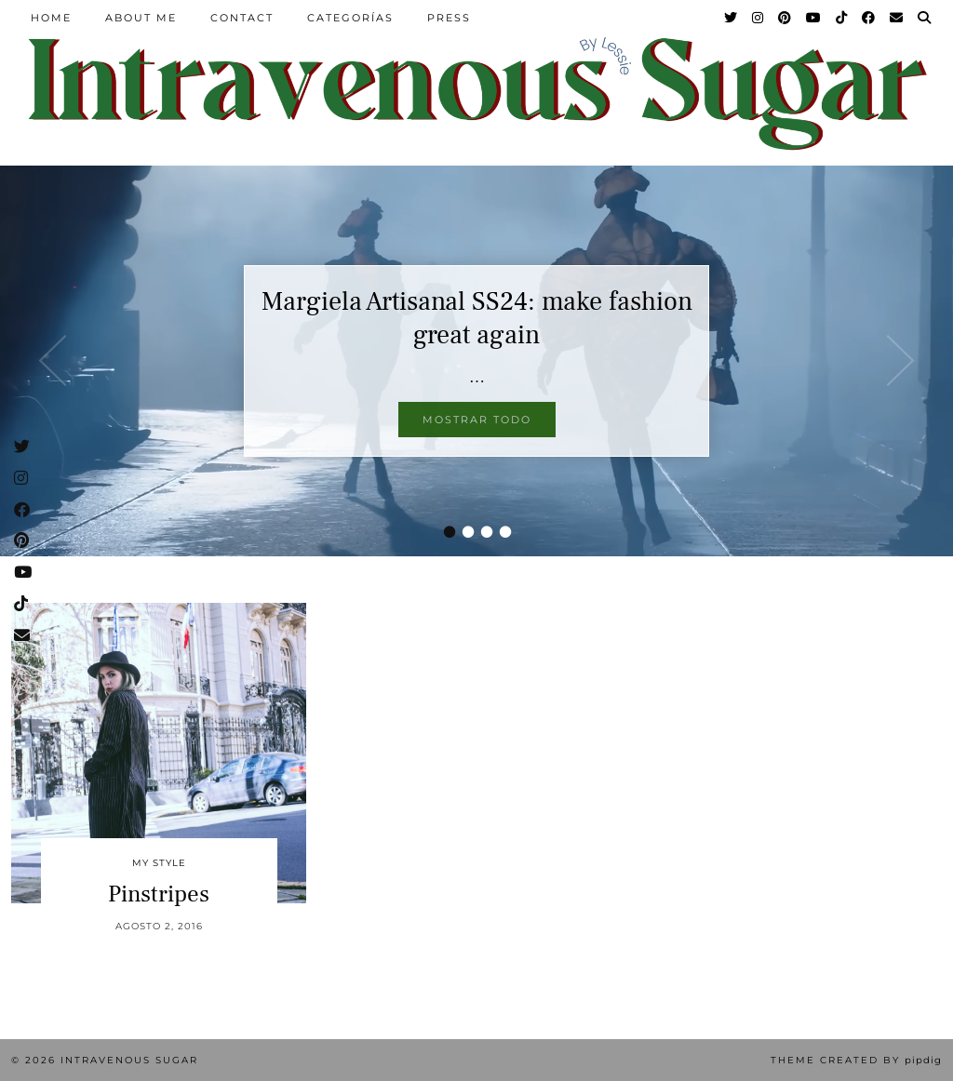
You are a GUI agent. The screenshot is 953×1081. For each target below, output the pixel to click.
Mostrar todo (477, 419)
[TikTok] (842, 17)
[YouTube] (814, 17)
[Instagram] (758, 17)
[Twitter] (731, 17)
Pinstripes (158, 894)
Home (51, 17)
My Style (159, 863)
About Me (141, 17)
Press (449, 17)
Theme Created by (856, 1060)
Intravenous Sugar (129, 1060)
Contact (242, 17)
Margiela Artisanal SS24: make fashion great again (477, 318)
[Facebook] (869, 17)
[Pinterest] (785, 17)
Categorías (350, 17)
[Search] (925, 17)
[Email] (897, 17)
